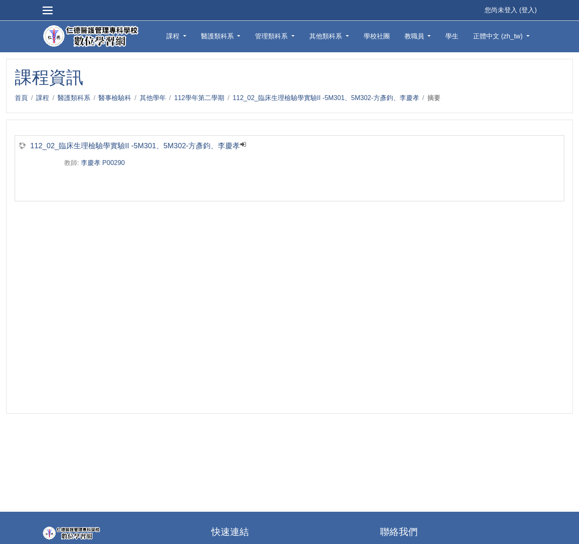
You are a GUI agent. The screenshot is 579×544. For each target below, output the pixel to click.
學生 (451, 36)
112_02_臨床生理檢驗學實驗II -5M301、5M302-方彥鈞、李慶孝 (325, 97)
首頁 (21, 97)
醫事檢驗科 (114, 97)
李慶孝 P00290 (103, 162)
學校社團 (377, 36)
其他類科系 (326, 36)
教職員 (415, 36)
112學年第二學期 (199, 97)
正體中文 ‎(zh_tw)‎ (498, 36)
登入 (527, 10)
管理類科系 (272, 36)
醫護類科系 (218, 36)
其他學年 (153, 97)
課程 (173, 36)
